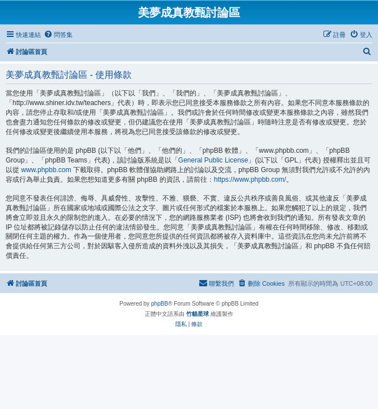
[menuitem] (58, 34)
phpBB (159, 304)
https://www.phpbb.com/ (250, 179)
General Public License (213, 160)
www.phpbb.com (46, 170)
